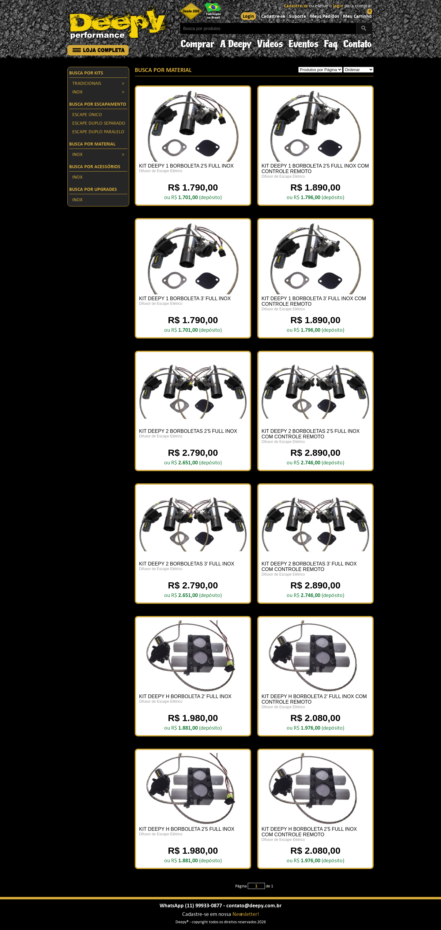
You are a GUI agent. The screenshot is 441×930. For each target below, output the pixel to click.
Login (248, 16)
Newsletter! (245, 914)
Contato (357, 42)
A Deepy (235, 42)
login (338, 6)
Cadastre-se (296, 6)
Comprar (197, 42)
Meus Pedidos (324, 16)
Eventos (303, 42)
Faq (331, 42)
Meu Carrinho (357, 16)
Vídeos (270, 42)
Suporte (297, 16)
